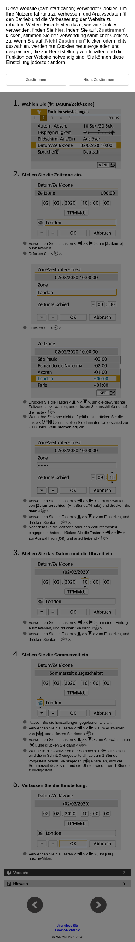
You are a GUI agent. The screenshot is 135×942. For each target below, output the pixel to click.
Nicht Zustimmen (64, 40)
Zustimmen (111, 30)
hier (59, 30)
